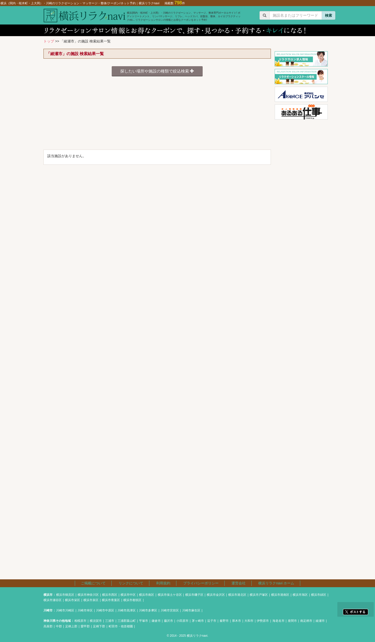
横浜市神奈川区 (88, 595)
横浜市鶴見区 (65, 595)
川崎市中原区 (105, 610)
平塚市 (143, 621)
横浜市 (48, 595)
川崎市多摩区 (148, 610)
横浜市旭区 (300, 595)
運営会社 (238, 583)
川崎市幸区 (85, 610)
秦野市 (224, 621)
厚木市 (236, 621)
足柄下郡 (99, 626)
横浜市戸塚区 (259, 595)
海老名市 (278, 621)
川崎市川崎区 (65, 610)
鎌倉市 (156, 621)
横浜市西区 (109, 595)
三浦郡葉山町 (127, 621)
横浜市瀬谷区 (52, 600)
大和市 (248, 621)
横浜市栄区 (72, 600)
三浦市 (109, 621)
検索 (328, 15)
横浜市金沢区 (216, 595)
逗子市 (211, 621)
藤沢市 (168, 621)
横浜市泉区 (91, 600)
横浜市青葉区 (111, 600)
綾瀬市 (320, 621)
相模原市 (80, 621)
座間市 (292, 621)
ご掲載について (93, 583)
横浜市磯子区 (194, 595)
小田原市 (182, 621)
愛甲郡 (85, 626)
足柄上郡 (71, 626)
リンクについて (131, 583)
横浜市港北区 (237, 595)
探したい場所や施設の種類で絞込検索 (157, 71)
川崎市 (48, 610)
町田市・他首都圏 (121, 626)
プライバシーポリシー (201, 583)
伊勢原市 (263, 621)
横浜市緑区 (318, 595)
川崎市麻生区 (191, 610)
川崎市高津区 (127, 610)
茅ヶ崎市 (198, 621)
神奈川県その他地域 (57, 621)
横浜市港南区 (280, 595)
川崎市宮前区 (170, 610)
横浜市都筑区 (132, 600)
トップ (48, 41)
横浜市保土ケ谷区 (170, 595)
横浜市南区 (146, 595)
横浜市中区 (128, 595)
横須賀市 (96, 621)
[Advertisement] (157, 114)
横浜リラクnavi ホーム (276, 583)
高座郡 (48, 626)
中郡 (59, 626)
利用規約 (163, 583)
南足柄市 (306, 621)
